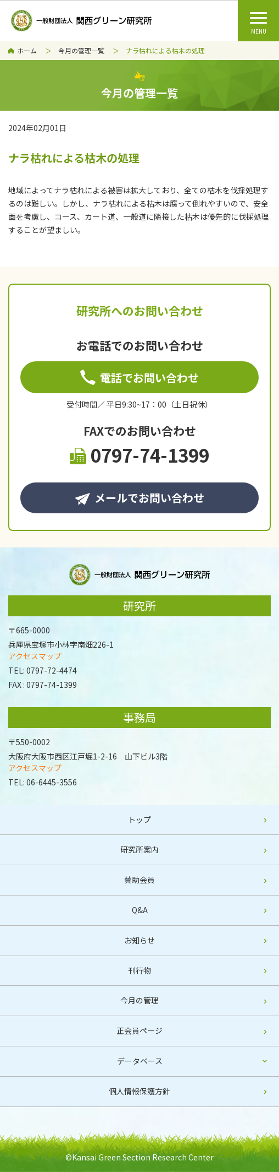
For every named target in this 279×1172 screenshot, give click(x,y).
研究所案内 (139, 849)
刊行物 (139, 970)
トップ (139, 819)
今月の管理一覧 (81, 50)
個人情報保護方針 (139, 1091)
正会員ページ (139, 1030)
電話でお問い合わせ (139, 378)
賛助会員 (139, 879)
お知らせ (139, 940)
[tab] (139, 1061)
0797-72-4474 (51, 670)
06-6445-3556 (51, 782)
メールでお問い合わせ (139, 498)
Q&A (140, 909)
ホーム (27, 50)
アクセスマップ (35, 655)
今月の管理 (139, 1000)
